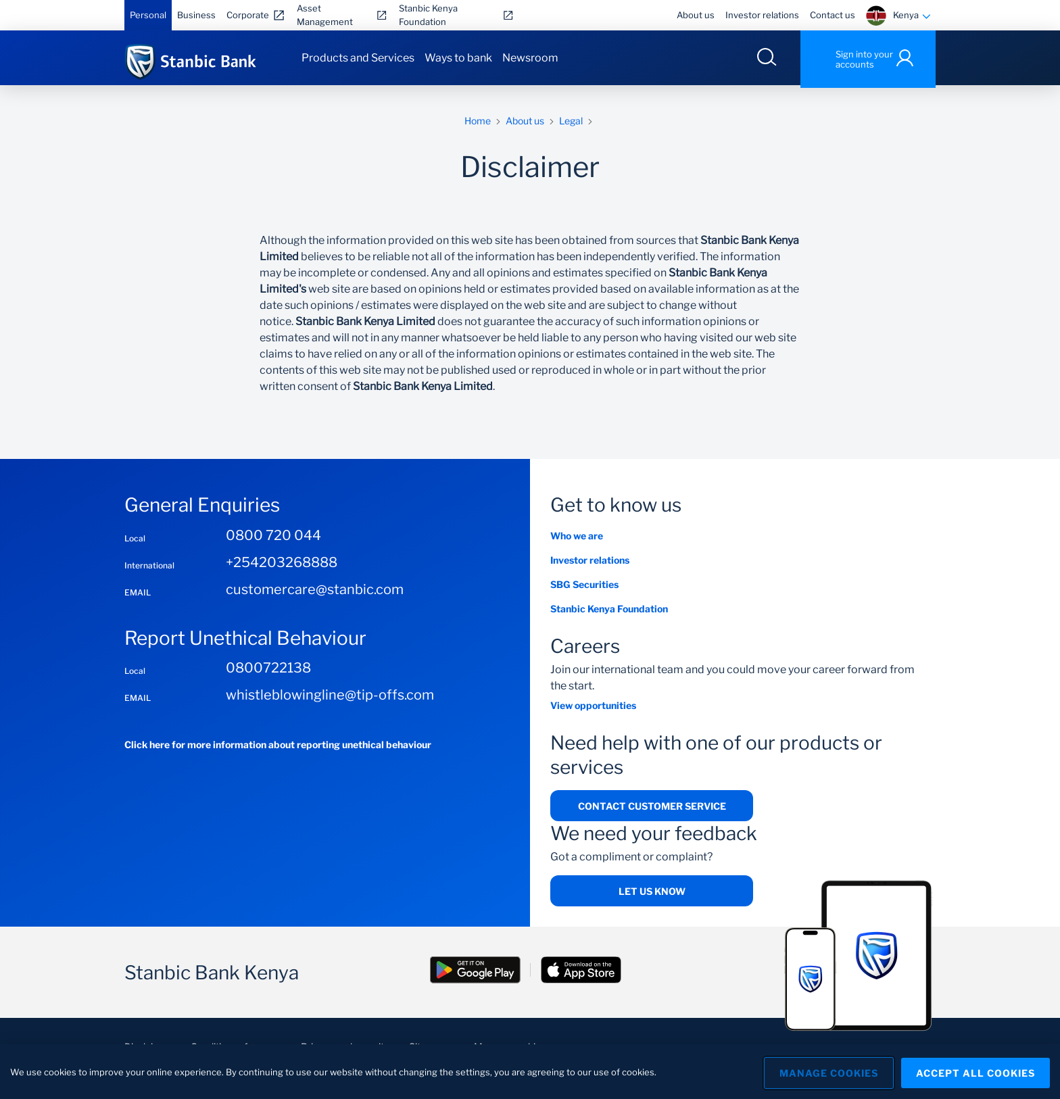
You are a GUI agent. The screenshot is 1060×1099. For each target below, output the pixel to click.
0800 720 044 (273, 538)
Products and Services (358, 57)
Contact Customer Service (652, 808)
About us (696, 14)
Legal (571, 123)
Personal (148, 14)
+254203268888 (281, 565)
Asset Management (325, 15)
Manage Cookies (824, 1071)
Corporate (247, 14)
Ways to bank (458, 57)
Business (196, 14)
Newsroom (530, 57)
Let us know (652, 894)
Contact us (832, 14)
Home (477, 123)
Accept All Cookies (975, 1071)
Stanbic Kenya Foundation (428, 15)
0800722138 (268, 670)
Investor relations (762, 14)
